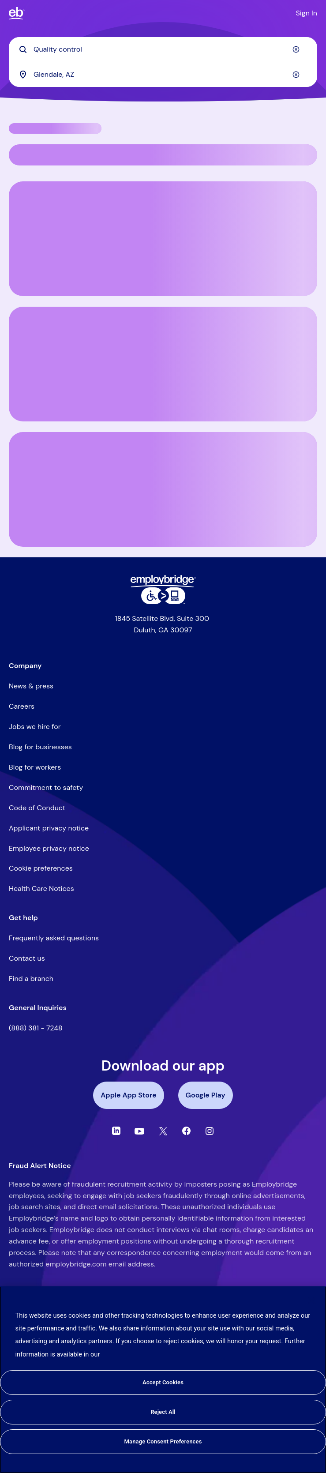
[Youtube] (139, 1131)
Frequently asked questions (54, 938)
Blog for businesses (40, 747)
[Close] (312, 1300)
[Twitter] (163, 1131)
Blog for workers (35, 767)
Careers (21, 706)
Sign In (306, 13)
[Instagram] (209, 1131)
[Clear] (296, 49)
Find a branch (31, 978)
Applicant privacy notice (49, 828)
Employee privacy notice (49, 848)
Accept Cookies (163, 1382)
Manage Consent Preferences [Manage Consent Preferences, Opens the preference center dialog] (163, 1441)
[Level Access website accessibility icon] (163, 595)
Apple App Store (128, 1095)
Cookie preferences (41, 868)
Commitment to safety (46, 787)
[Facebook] (186, 1131)
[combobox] (163, 74)
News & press (31, 686)
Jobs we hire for (35, 726)
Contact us (27, 958)
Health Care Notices (41, 888)
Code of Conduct (37, 807)
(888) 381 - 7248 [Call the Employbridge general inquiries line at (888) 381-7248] (36, 1028)
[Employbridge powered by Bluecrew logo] (163, 581)
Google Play (205, 1095)
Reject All (163, 1412)
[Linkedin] (116, 1131)
